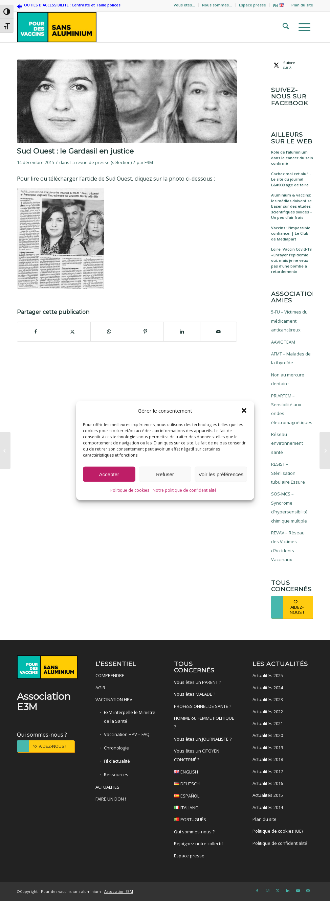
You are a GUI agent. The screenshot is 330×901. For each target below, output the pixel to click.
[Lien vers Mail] (308, 890)
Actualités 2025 (267, 675)
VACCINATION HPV (113, 699)
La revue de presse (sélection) (101, 162)
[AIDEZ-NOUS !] (292, 607)
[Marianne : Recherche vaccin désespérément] (5, 450)
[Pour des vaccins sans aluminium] (56, 27)
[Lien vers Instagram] (267, 890)
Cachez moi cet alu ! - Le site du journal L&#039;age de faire (291, 179)
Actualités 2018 (267, 759)
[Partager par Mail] (218, 331)
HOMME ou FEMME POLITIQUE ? (204, 722)
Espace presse (252, 4)
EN (278, 5)
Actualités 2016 (267, 783)
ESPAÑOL (204, 796)
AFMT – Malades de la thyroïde (291, 358)
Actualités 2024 (267, 688)
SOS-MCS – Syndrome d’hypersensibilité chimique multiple (289, 507)
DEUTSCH (204, 784)
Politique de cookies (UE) (277, 831)
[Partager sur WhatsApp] (109, 331)
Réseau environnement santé (287, 443)
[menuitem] (184, 5)
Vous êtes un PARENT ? (197, 682)
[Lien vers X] (277, 890)
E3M (149, 162)
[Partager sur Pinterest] (145, 331)
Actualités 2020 (267, 735)
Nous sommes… (217, 4)
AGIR (100, 688)
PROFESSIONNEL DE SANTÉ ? (202, 706)
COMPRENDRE (109, 675)
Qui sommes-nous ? (42, 734)
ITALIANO (204, 808)
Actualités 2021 (267, 723)
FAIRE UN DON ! (110, 799)
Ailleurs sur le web (291, 137)
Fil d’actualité (117, 761)
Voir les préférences (221, 475)
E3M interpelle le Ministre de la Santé (129, 716)
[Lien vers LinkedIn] (288, 890)
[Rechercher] (284, 27)
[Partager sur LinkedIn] (182, 331)
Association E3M (118, 891)
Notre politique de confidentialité (185, 491)
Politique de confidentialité (279, 843)
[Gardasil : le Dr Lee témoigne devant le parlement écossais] (325, 450)
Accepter (109, 475)
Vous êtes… (184, 4)
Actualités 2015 (267, 795)
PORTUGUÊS (204, 820)
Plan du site (302, 4)
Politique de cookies (129, 491)
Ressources (116, 774)
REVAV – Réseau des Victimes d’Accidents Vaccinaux (288, 546)
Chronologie (116, 748)
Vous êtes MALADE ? (194, 694)
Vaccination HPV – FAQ (127, 734)
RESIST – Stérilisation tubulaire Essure (288, 473)
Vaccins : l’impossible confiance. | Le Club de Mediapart (290, 233)
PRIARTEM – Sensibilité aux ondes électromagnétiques (291, 409)
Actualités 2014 (267, 807)
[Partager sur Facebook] (35, 331)
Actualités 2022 (267, 712)
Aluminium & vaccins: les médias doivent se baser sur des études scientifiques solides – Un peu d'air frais (291, 206)
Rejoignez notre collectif (198, 843)
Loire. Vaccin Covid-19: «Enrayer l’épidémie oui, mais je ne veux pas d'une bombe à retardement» (291, 260)
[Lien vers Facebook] (257, 890)
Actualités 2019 (267, 747)
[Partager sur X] (72, 331)
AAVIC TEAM (283, 342)
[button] (244, 411)
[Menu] (302, 27)
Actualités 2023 (267, 699)
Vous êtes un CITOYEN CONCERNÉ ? (196, 755)
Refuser (165, 475)
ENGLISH (204, 772)
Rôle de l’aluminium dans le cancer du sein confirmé (292, 157)
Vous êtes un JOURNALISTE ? (203, 739)
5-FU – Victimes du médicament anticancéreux (289, 321)
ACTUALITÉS (107, 787)
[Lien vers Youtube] (298, 890)
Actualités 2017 (267, 771)
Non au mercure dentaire (287, 379)
